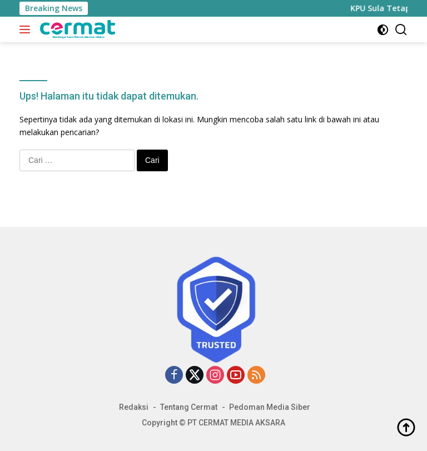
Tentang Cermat (188, 407)
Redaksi (133, 407)
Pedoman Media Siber (269, 407)
